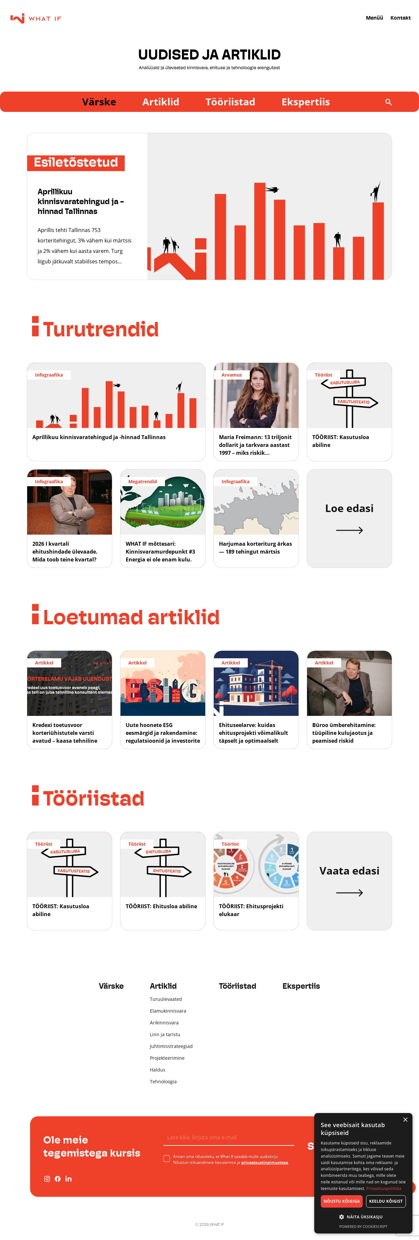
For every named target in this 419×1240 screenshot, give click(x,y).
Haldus (157, 1070)
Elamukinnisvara (168, 1011)
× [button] (405, 1120)
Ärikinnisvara (164, 1022)
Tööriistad (230, 101)
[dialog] (363, 1173)
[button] (363, 1217)
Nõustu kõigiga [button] (342, 1201)
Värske (99, 101)
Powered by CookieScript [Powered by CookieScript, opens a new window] (363, 1226)
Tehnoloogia (163, 1081)
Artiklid (160, 101)
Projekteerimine (167, 1058)
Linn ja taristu (165, 1034)
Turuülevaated (166, 999)
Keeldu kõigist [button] (386, 1201)
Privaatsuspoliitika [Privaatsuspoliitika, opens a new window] (383, 1188)
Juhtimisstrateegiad (171, 1046)
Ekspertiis (306, 101)
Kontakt (401, 18)
